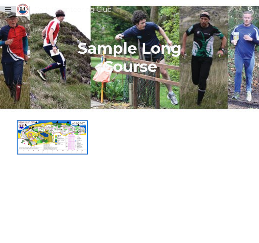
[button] (8, 9)
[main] (130, 57)
